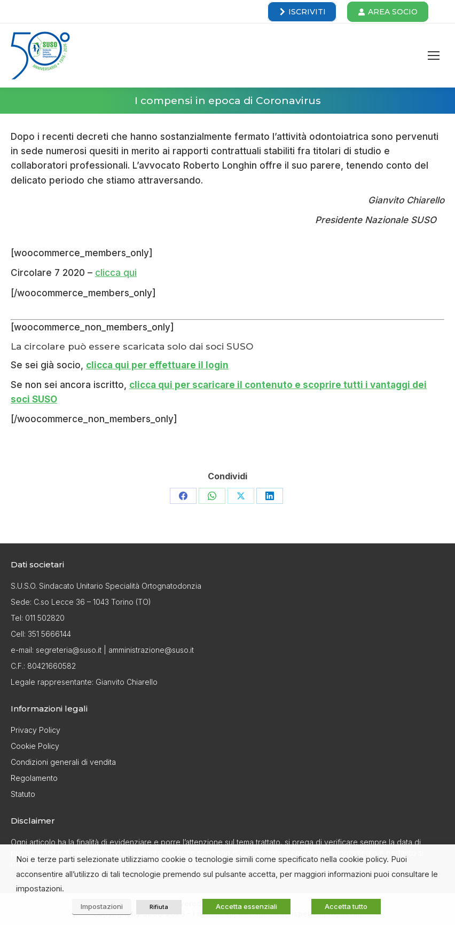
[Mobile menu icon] (433, 55)
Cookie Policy (35, 745)
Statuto (23, 793)
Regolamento (34, 777)
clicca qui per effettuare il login (157, 365)
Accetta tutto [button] (346, 906)
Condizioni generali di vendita (63, 761)
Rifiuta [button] (159, 907)
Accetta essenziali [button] (246, 906)
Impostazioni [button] (102, 906)
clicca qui (116, 272)
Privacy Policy (35, 729)
